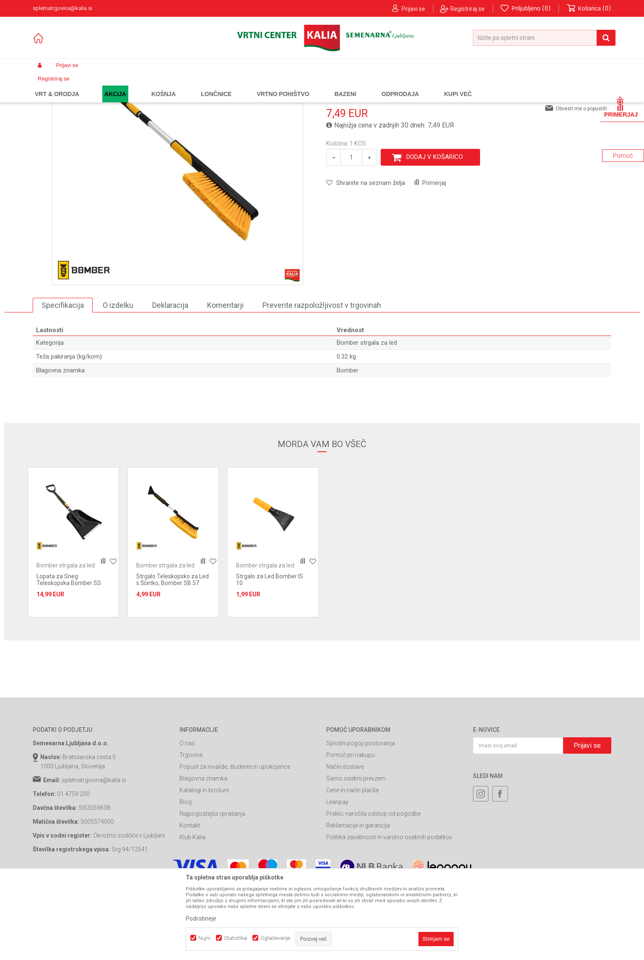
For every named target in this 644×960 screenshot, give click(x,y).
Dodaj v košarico (434, 233)
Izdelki (94, 85)
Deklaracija (170, 380)
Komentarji (225, 380)
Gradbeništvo (147, 85)
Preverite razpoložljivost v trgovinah (321, 380)
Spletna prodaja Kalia (57, 85)
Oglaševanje (275, 938)
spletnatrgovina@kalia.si (94, 856)
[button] (544, 38)
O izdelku (118, 380)
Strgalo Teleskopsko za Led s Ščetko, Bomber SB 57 (172, 655)
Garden (117, 85)
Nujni (204, 938)
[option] (73, 618)
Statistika (235, 938)
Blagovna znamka (203, 854)
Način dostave (345, 842)
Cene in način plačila (352, 866)
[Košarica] (589, 8)
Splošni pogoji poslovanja (360, 819)
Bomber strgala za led (231, 85)
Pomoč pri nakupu (350, 830)
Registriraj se (467, 8)
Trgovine (191, 830)
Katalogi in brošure (204, 866)
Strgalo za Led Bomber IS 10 (269, 655)
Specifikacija (63, 380)
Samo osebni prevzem (356, 854)
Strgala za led (184, 85)
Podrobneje (201, 918)
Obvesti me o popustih (581, 184)
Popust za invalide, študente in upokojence (234, 842)
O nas (187, 819)
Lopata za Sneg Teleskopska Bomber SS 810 (68, 659)
